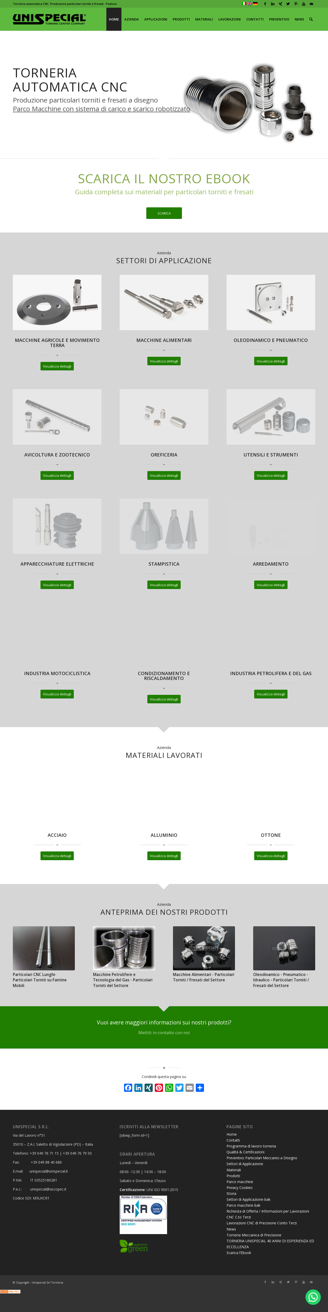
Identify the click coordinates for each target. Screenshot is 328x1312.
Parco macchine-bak (243, 1205)
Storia (231, 1193)
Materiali (234, 1169)
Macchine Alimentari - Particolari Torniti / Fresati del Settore (203, 977)
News (231, 1229)
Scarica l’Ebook (239, 1252)
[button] (313, 1297)
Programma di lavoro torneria (251, 1146)
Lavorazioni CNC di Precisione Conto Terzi (262, 1223)
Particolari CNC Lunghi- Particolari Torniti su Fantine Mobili (40, 980)
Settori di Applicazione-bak (248, 1199)
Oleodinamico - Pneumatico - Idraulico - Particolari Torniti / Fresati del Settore (281, 980)
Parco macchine (240, 1181)
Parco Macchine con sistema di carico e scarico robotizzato (101, 108)
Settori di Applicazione (245, 1163)
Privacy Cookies (240, 1187)
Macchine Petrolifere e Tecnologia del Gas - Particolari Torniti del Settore (122, 980)
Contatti (233, 1140)
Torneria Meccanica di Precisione (254, 1235)
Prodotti (233, 1175)
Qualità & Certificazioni (245, 1152)
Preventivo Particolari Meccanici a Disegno (262, 1157)
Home (232, 1134)
